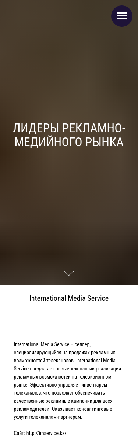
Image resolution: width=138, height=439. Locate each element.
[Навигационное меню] (122, 16)
